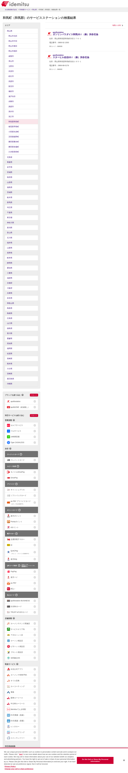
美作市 (11, 111)
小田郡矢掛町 (13, 132)
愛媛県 (9, 338)
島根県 (9, 313)
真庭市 (11, 106)
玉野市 (11, 66)
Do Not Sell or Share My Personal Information (95, 762)
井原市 (11, 71)
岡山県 (9, 31)
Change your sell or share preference (19, 770)
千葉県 (9, 212)
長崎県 (9, 359)
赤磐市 (11, 101)
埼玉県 (9, 207)
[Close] (124, 761)
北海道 (9, 157)
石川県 (9, 238)
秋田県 (9, 177)
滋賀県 (9, 278)
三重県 (9, 273)
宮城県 (9, 172)
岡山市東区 (12, 46)
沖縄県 (9, 384)
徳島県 (9, 328)
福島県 (9, 187)
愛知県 (9, 268)
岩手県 (9, 167)
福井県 (9, 243)
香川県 (9, 333)
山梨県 (9, 248)
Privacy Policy (10, 768)
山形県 (9, 182)
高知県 (9, 343)
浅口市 (11, 116)
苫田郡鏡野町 (13, 137)
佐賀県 (9, 354)
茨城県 (9, 192)
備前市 (11, 91)
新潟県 (9, 228)
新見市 (11, 86)
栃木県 (9, 197)
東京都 (9, 217)
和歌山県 (10, 303)
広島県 (9, 318)
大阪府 (9, 288)
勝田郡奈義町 (13, 147)
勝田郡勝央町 (13, 142)
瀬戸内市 (12, 96)
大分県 (9, 369)
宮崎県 (9, 374)
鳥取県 (9, 308)
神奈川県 (10, 223)
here (20, 756)
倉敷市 (11, 56)
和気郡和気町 (13, 122)
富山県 (9, 233)
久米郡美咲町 (13, 152)
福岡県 (9, 348)
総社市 (11, 76)
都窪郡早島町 (13, 127)
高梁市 (11, 81)
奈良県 (9, 298)
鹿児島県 (10, 379)
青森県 (9, 162)
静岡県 (9, 263)
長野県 (9, 253)
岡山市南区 (12, 51)
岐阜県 (9, 258)
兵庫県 (9, 293)
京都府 (9, 283)
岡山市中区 (12, 41)
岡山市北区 (12, 36)
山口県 (9, 323)
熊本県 (9, 364)
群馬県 (9, 202)
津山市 (11, 61)
